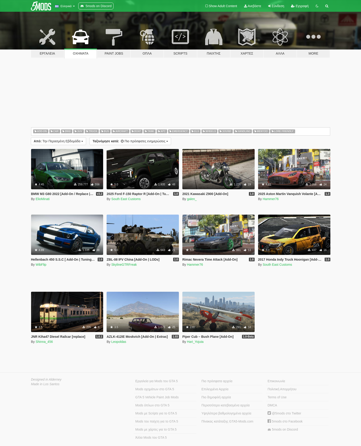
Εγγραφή (300, 6)
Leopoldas (118, 342)
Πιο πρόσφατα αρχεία (216, 381)
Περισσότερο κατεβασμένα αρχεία (225, 405)
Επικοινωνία (276, 381)
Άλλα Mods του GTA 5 (151, 437)
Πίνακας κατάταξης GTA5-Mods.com (227, 421)
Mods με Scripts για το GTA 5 (156, 413)
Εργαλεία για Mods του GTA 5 (156, 381)
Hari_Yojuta (195, 342)
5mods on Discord (283, 429)
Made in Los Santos (45, 384)
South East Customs (126, 199)
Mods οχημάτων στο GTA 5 (154, 389)
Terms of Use (277, 397)
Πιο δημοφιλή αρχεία (216, 397)
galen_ (192, 199)
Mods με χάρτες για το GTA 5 (156, 429)
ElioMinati (43, 199)
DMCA (272, 405)
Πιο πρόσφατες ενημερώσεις (130, 141)
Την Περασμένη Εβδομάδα (58, 141)
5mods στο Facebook (285, 421)
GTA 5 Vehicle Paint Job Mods (157, 397)
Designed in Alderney (46, 379)
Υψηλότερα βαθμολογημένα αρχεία (226, 413)
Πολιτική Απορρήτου (282, 389)
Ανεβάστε (252, 6)
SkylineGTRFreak (124, 264)
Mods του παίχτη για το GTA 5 (156, 421)
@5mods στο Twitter (284, 413)
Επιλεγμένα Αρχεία (214, 389)
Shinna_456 (44, 342)
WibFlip (41, 264)
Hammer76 (271, 199)
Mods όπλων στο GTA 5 (152, 405)
